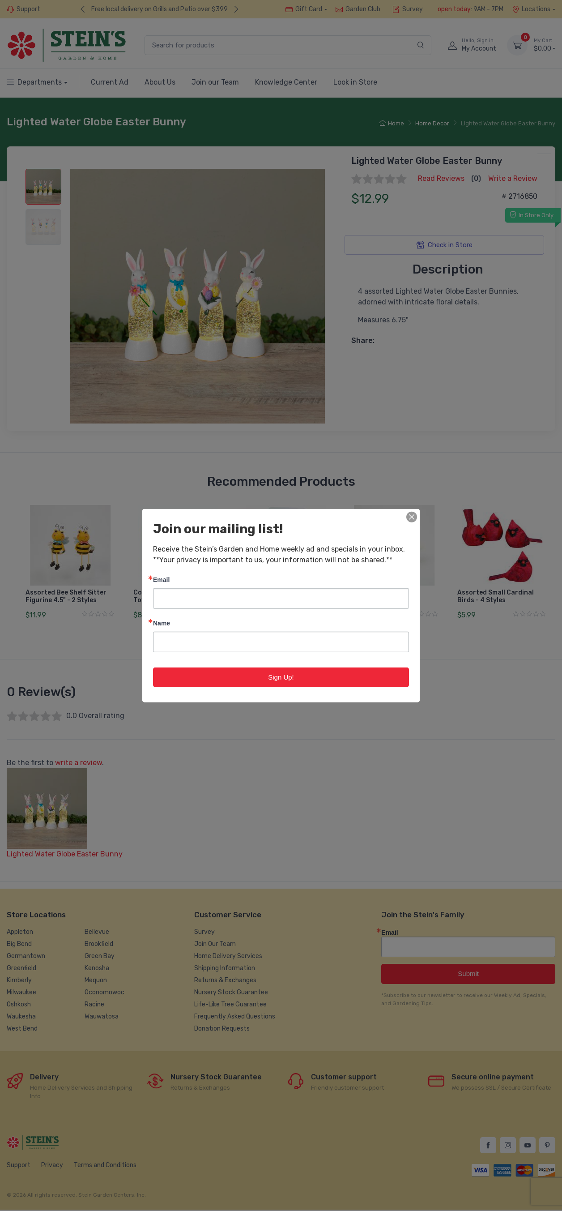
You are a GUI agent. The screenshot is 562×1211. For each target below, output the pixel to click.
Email (161, 579)
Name (161, 622)
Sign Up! (281, 676)
